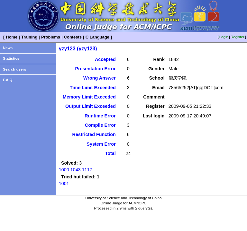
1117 (87, 169)
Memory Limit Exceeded (89, 96)
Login (223, 37)
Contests (73, 37)
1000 (64, 169)
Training (29, 37)
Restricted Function (94, 134)
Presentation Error (95, 68)
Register (237, 37)
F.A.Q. (8, 80)
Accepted (105, 59)
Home (11, 37)
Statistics (11, 58)
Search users (14, 69)
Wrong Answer (99, 78)
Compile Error (100, 125)
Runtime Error (100, 115)
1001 (64, 183)
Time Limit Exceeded (93, 87)
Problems (50, 37)
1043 (75, 169)
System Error (101, 144)
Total (110, 153)
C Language (97, 37)
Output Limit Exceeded (90, 106)
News (8, 48)
